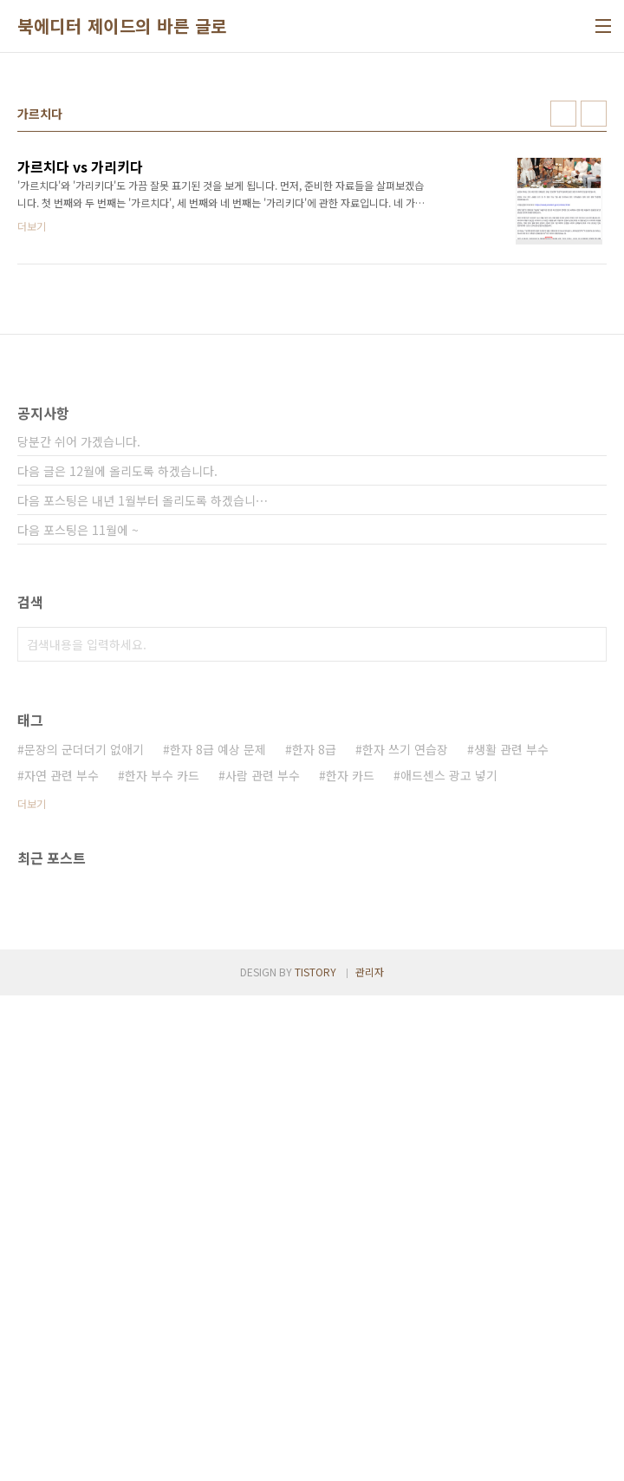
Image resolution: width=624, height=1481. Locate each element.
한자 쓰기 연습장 (405, 1234)
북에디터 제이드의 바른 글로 (122, 26)
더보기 (31, 1289)
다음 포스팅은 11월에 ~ (78, 1015)
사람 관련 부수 (262, 1260)
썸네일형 (563, 114)
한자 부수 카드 (162, 1260)
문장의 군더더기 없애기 (84, 1234)
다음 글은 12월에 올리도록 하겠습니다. (117, 956)
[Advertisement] (312, 508)
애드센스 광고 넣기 (448, 1260)
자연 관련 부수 (61, 1260)
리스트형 (594, 114)
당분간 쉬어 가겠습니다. (78, 927)
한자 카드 (350, 1260)
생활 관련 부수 (511, 1234)
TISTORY (315, 1457)
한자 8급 (314, 1234)
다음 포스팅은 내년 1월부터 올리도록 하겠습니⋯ (142, 986)
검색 (589, 1129)
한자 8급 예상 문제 (218, 1234)
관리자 (369, 1457)
